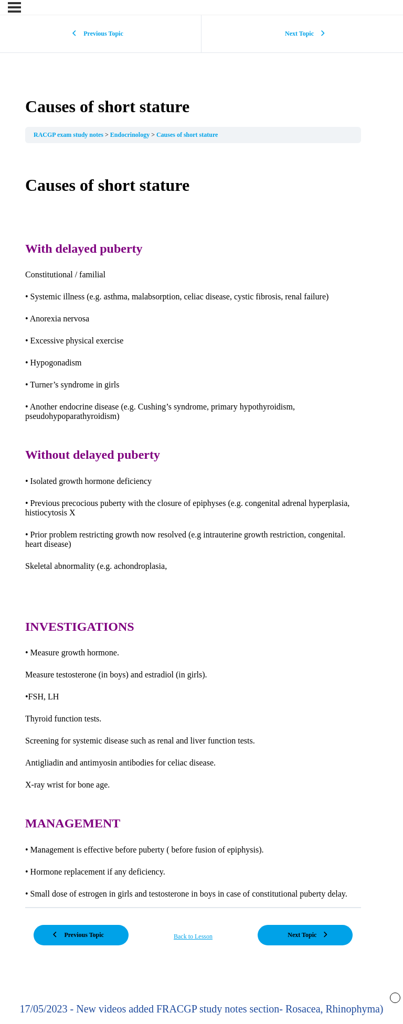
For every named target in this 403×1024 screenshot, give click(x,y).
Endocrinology (130, 134)
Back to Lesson (193, 936)
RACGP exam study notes (69, 134)
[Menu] (14, 7)
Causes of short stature (187, 134)
